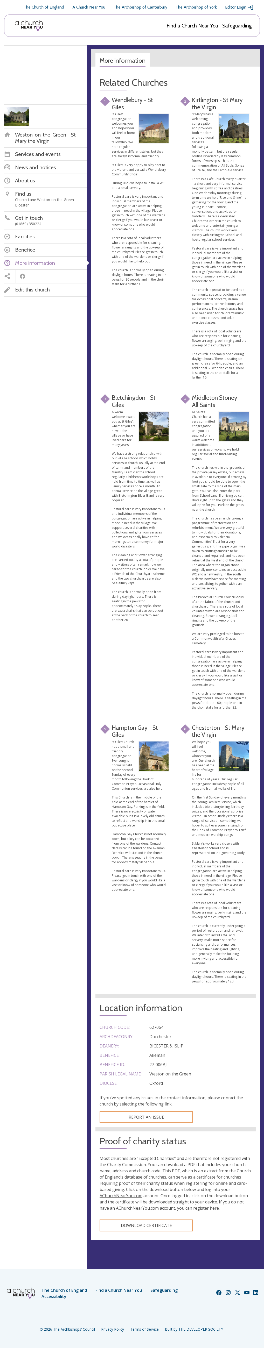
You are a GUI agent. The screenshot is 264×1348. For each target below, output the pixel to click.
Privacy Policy (112, 1329)
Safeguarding (237, 26)
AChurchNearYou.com (121, 1196)
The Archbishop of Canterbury (140, 7)
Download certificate (146, 1225)
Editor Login (239, 7)
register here (206, 1208)
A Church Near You (88, 7)
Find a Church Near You (192, 26)
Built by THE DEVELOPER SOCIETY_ (195, 1329)
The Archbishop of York (196, 7)
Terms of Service (144, 1329)
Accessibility (53, 1296)
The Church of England (44, 7)
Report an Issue (146, 1117)
